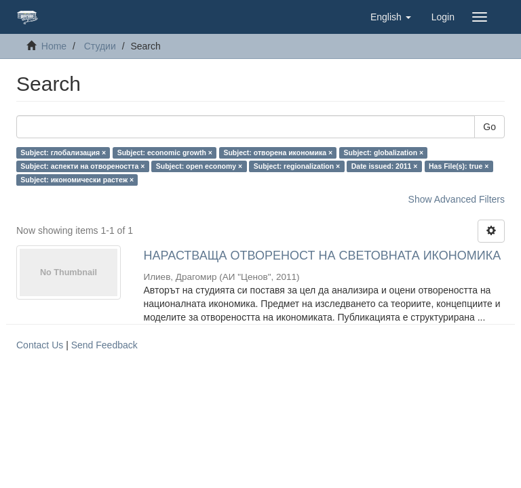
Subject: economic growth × (164, 152)
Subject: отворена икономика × (277, 152)
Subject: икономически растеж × (77, 180)
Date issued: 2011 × (384, 166)
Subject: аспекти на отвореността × (82, 166)
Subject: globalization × (384, 152)
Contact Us (39, 345)
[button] (390, 17)
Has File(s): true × (458, 166)
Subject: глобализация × (63, 152)
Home (53, 46)
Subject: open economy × (199, 166)
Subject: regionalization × (297, 166)
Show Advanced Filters (456, 199)
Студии (100, 46)
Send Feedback (104, 345)
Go (489, 126)
